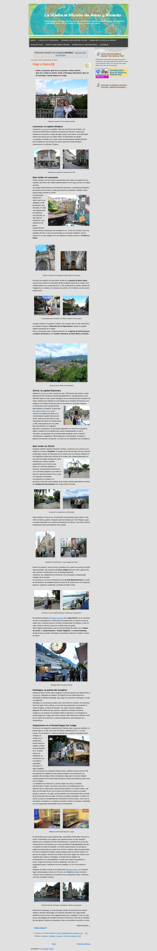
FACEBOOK (104, 45)
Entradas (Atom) (48, 949)
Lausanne (59, 936)
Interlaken (36, 695)
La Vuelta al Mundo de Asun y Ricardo (82, 15)
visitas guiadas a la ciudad (45, 411)
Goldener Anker (72, 870)
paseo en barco (57, 618)
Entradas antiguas (83, 944)
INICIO (33, 40)
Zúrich (44, 393)
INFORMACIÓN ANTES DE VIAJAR (74, 40)
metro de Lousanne (69, 936)
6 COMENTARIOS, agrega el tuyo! (71, 933)
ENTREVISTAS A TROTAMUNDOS (84, 45)
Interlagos (45, 936)
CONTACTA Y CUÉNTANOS (48, 40)
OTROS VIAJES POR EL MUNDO (57, 45)
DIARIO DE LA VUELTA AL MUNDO (103, 40)
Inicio (54, 944)
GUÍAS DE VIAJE (37, 45)
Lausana (45, 129)
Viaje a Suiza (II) (43, 64)
